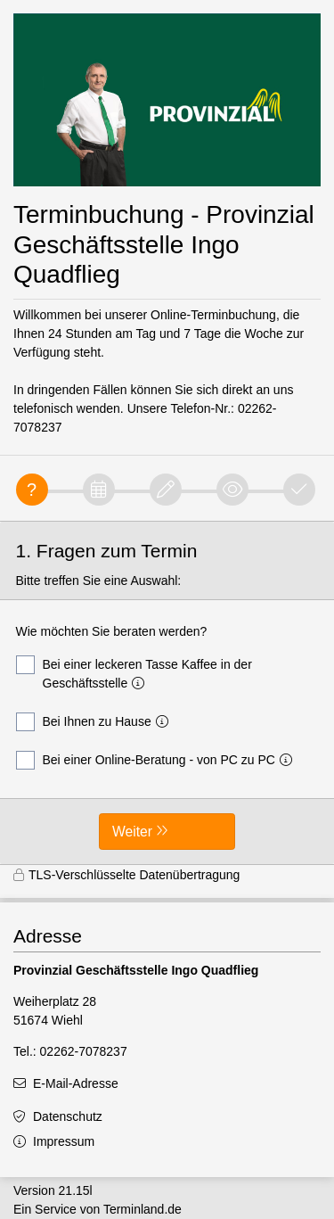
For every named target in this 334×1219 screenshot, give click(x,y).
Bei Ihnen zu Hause (95, 721)
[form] (167, 693)
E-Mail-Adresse (75, 1083)
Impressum (63, 1141)
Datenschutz (67, 1116)
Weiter (132, 831)
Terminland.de (142, 1209)
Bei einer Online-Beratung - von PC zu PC (157, 760)
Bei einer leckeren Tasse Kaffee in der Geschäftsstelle (134, 672)
